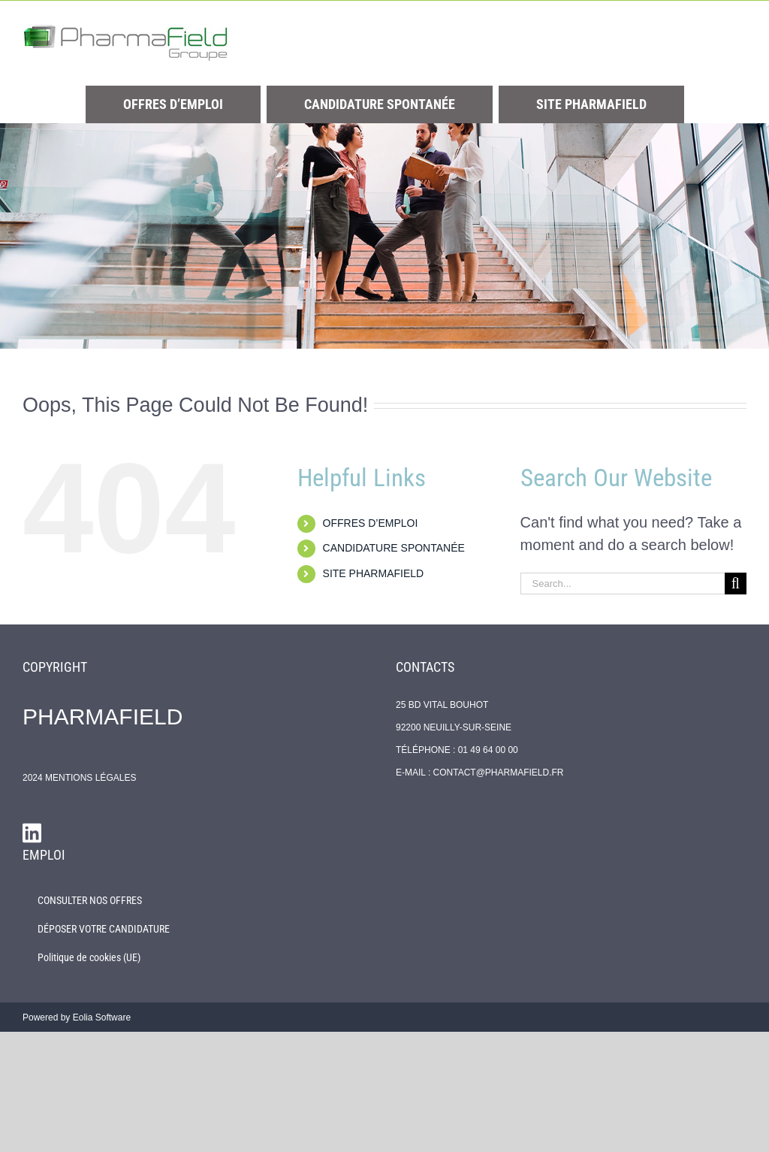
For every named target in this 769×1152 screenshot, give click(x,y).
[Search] (735, 583)
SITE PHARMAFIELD (373, 573)
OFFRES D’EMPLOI (370, 523)
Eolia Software (102, 1017)
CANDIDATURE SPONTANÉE (394, 548)
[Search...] (622, 583)
